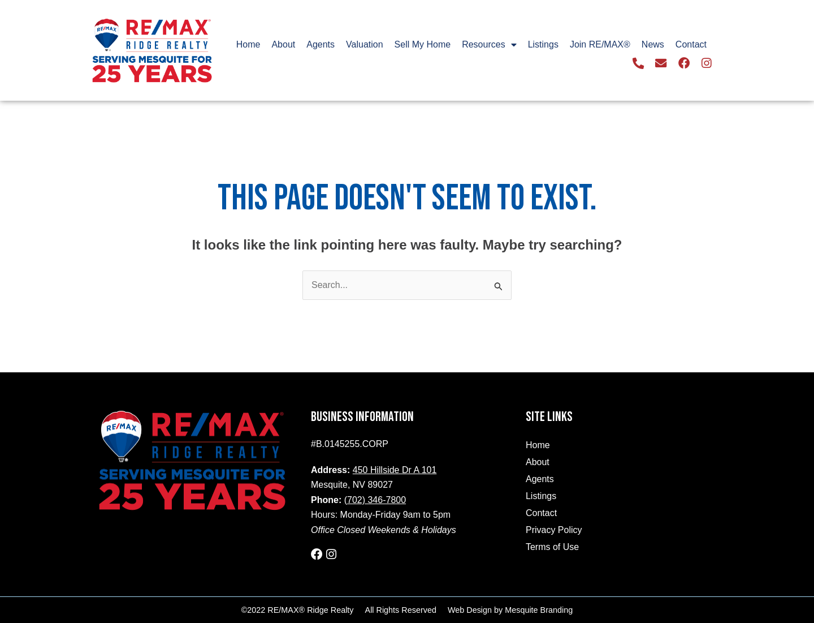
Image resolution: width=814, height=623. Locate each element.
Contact (691, 44)
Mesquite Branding (539, 609)
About (283, 44)
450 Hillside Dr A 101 (395, 470)
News (653, 44)
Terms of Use (552, 547)
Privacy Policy (554, 530)
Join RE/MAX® (600, 44)
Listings (543, 44)
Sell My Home (423, 44)
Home (248, 44)
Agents (320, 44)
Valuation (364, 44)
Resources (489, 45)
